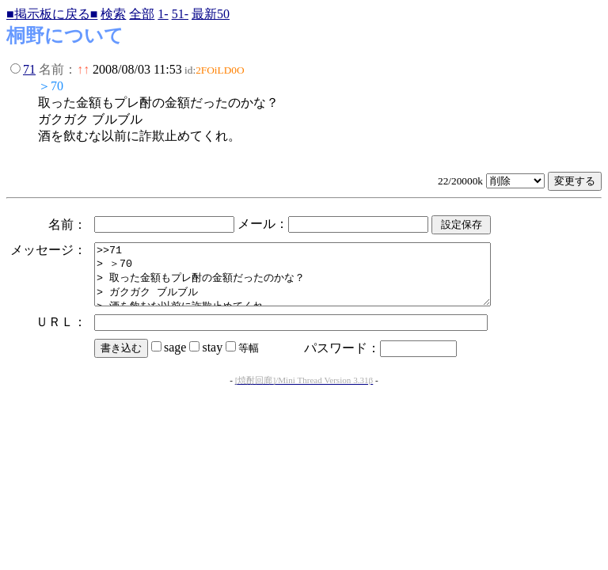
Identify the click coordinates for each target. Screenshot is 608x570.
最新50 (211, 14)
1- (163, 14)
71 (29, 69)
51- (180, 14)
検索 (113, 14)
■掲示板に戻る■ (51, 14)
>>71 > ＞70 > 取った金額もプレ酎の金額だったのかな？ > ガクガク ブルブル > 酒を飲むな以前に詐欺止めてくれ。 (316, 280)
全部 (141, 14)
